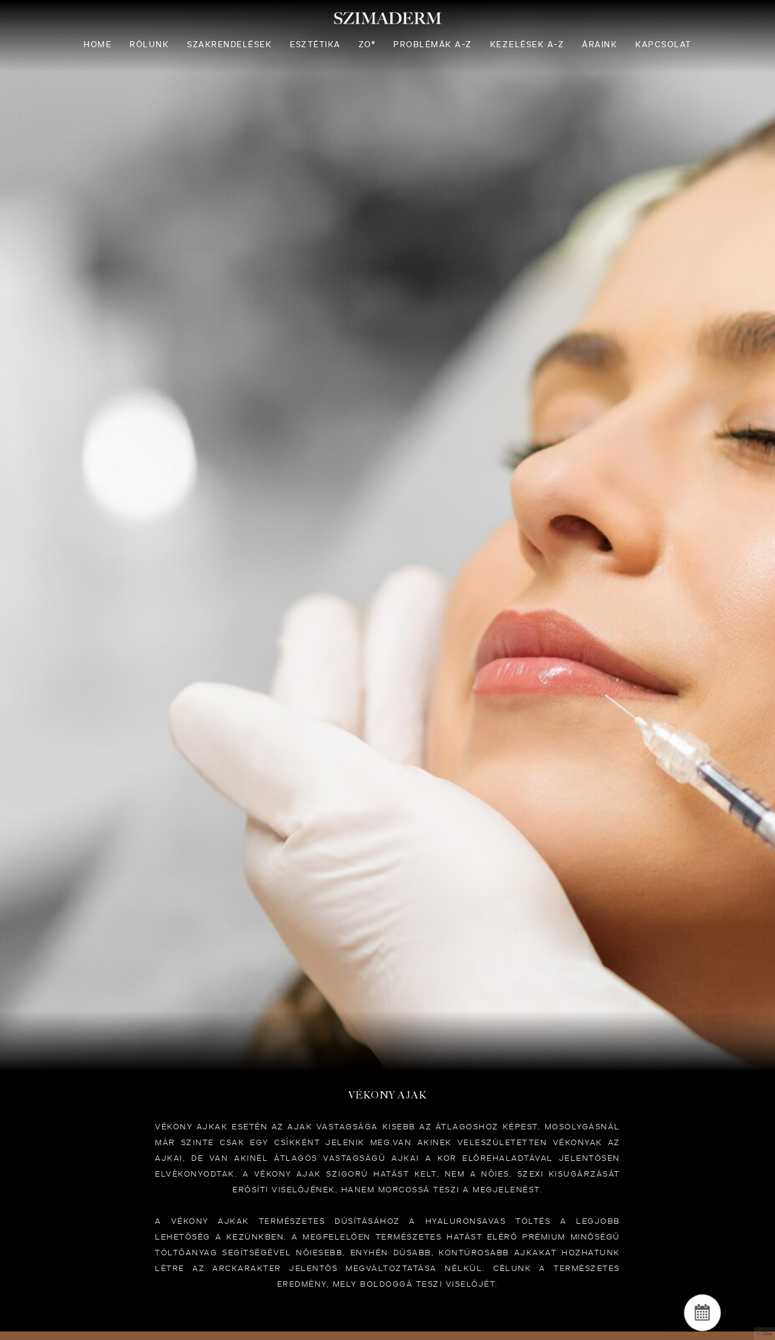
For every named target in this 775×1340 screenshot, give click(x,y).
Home (97, 45)
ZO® (367, 45)
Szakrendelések (229, 45)
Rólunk (149, 45)
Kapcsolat (663, 45)
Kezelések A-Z (527, 45)
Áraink (599, 45)
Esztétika (315, 45)
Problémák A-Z (432, 45)
